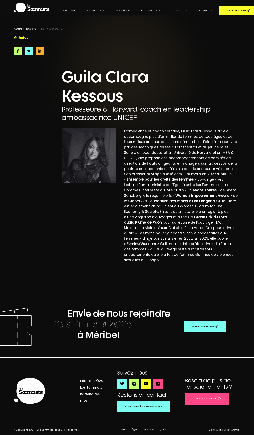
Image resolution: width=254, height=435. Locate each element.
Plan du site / (153, 429)
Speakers (30, 29)
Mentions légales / (130, 429)
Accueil (18, 29)
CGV (83, 401)
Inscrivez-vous (203, 326)
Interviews (123, 10)
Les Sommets (95, 10)
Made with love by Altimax (224, 429)
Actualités (206, 10)
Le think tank (151, 10)
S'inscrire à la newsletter (143, 406)
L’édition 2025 (91, 381)
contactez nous (205, 398)
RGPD (166, 429)
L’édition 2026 (65, 10)
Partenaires (179, 10)
